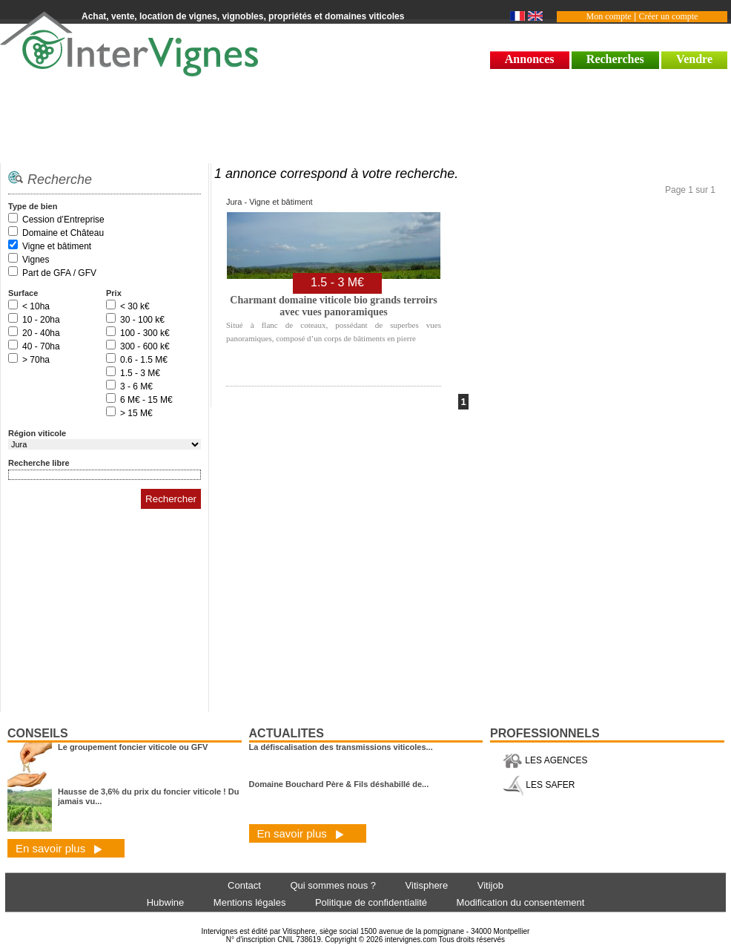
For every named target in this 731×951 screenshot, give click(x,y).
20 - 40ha (41, 333)
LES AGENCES (545, 760)
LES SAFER (539, 785)
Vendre (694, 59)
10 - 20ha (41, 320)
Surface (23, 293)
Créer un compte (668, 16)
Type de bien (32, 206)
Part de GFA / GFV (59, 273)
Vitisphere (427, 885)
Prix (114, 293)
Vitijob (490, 885)
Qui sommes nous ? (333, 885)
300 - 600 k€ (145, 346)
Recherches (615, 59)
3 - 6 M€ (136, 386)
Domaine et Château (63, 233)
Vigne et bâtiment (56, 246)
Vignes (35, 259)
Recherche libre (39, 462)
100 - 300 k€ (145, 333)
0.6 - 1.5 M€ (144, 360)
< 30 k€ (135, 306)
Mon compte (609, 16)
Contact (244, 885)
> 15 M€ (136, 413)
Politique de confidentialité (371, 902)
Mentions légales (250, 902)
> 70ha (36, 360)
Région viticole (37, 433)
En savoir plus (59, 848)
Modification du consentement (521, 902)
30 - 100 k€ (142, 320)
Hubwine (166, 902)
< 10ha (36, 306)
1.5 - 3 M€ (140, 373)
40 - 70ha (41, 346)
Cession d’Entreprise (63, 219)
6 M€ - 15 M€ (146, 400)
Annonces (530, 59)
